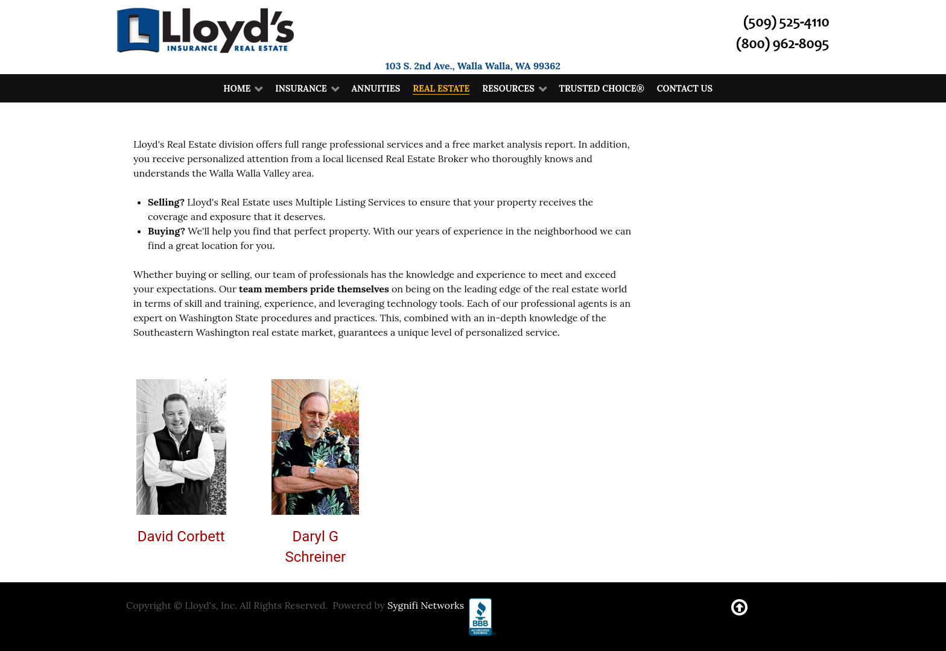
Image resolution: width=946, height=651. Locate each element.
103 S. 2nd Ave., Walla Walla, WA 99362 (473, 66)
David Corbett (181, 536)
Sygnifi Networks (425, 605)
